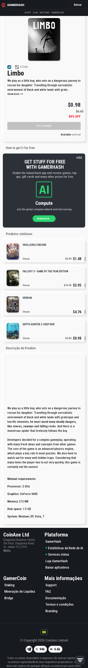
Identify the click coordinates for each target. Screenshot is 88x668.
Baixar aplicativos (57, 567)
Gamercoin (57, 12)
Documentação (55, 598)
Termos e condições (59, 604)
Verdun (27, 297)
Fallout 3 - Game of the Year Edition (45, 271)
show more (15, 93)
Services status (57, 554)
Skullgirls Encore (34, 244)
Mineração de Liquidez (19, 591)
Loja (35, 12)
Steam (26, 258)
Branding (51, 611)
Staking (9, 585)
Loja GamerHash (56, 561)
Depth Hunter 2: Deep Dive (39, 324)
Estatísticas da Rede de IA (64, 548)
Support (51, 585)
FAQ (48, 591)
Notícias (45, 12)
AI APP (27, 12)
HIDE (79, 158)
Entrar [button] (78, 5)
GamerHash (53, 541)
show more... (44, 218)
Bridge (8, 598)
